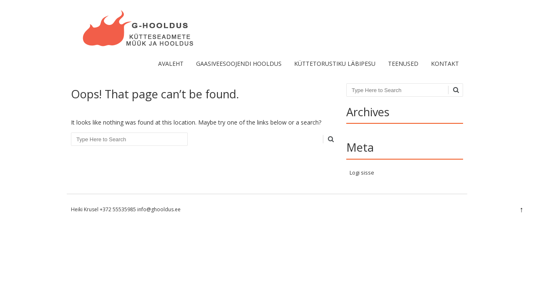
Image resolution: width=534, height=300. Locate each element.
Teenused (403, 64)
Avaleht (171, 64)
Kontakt (445, 64)
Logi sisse (362, 172)
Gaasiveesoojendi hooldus (239, 64)
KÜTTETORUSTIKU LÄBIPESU (334, 64)
